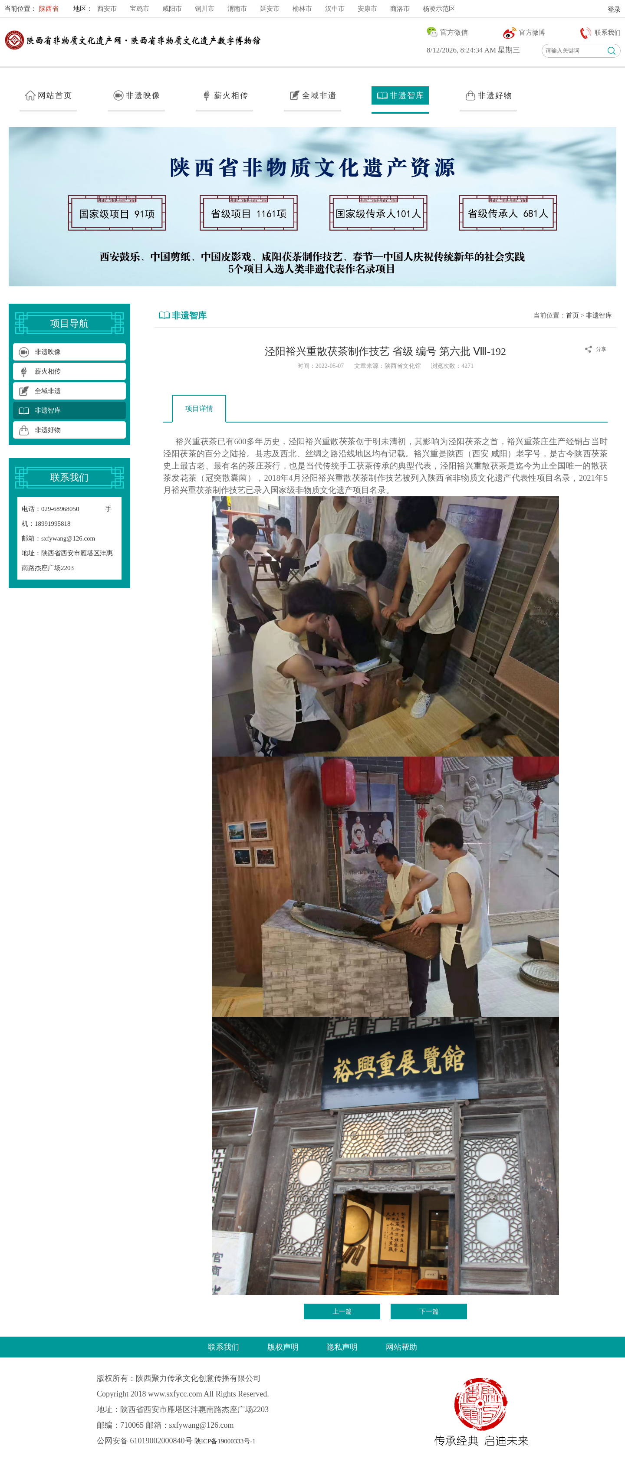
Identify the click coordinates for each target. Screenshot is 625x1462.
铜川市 (204, 8)
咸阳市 (172, 8)
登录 (614, 9)
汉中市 (335, 8)
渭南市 (237, 8)
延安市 (270, 8)
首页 (572, 315)
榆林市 (302, 8)
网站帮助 (401, 1347)
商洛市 (400, 8)
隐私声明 (342, 1347)
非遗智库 (599, 315)
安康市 (367, 8)
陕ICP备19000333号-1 (225, 1441)
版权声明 (283, 1347)
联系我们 (223, 1347)
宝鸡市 (139, 8)
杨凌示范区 (439, 8)
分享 (601, 349)
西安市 (107, 8)
